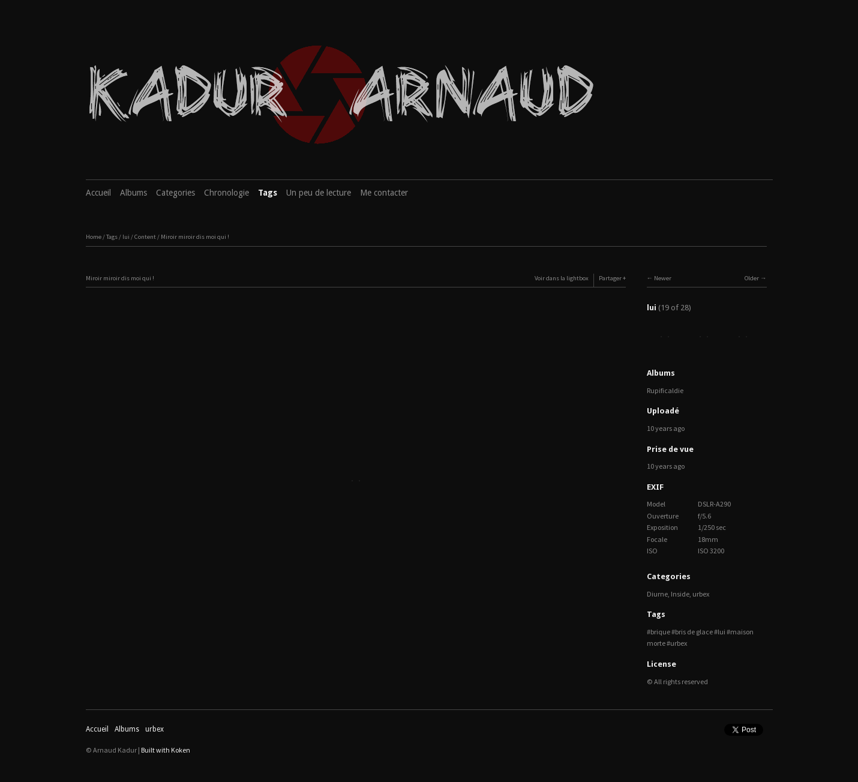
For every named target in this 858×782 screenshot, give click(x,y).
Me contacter (384, 192)
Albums (133, 192)
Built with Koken (165, 749)
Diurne (657, 593)
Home (93, 237)
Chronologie (226, 192)
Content (145, 237)
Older (752, 278)
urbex (700, 593)
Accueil (98, 192)
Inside (680, 593)
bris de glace (694, 631)
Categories (175, 192)
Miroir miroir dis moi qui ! (195, 237)
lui (126, 237)
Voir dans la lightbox (562, 278)
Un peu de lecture (318, 192)
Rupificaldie (665, 390)
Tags (267, 192)
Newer (662, 278)
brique (660, 631)
